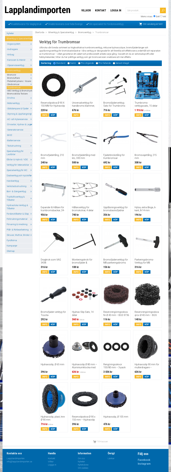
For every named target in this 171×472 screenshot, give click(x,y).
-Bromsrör (20, 75)
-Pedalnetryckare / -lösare (19, 81)
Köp (53, 115)
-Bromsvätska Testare (17, 93)
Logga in (115, 10)
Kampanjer (12, 245)
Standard (60, 63)
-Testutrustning (20, 146)
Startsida (39, 32)
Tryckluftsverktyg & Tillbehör (20, 198)
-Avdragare (20, 49)
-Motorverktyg (20, 103)
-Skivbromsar (20, 84)
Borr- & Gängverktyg (20, 191)
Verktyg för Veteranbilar (20, 165)
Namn (73, 63)
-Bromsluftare (20, 78)
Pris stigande (87, 63)
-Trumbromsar (14, 87)
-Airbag (10, 54)
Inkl (164, 16)
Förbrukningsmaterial (20, 219)
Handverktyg (20, 181)
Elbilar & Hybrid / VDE (20, 159)
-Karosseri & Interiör (20, 60)
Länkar (111, 458)
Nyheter (10, 33)
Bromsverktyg (84, 32)
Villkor (86, 10)
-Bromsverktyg (20, 70)
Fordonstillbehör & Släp (20, 214)
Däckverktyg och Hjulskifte (20, 175)
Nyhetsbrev (83, 464)
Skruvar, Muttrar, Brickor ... (20, 235)
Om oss (81, 458)
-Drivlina (20, 98)
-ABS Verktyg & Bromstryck (19, 90)
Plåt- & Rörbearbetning (20, 229)
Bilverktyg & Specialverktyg (20, 38)
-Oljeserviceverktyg (20, 65)
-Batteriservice (13, 140)
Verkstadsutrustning (20, 186)
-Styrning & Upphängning (20, 114)
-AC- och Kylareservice (20, 119)
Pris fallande (105, 63)
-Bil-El (20, 135)
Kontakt (100, 10)
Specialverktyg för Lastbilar (20, 153)
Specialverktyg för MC (20, 170)
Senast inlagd (122, 63)
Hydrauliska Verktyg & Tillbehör (20, 207)
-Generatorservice (15, 129)
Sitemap (11, 251)
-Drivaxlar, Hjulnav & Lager (20, 124)
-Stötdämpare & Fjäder (20, 108)
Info (44, 115)
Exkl (158, 16)
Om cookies (83, 468)
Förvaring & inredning (20, 224)
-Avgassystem (20, 44)
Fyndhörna (12, 240)
